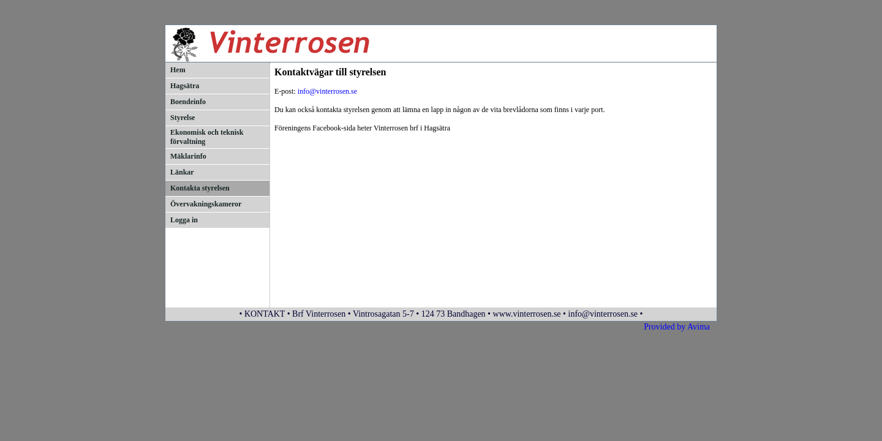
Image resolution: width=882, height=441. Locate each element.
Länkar (182, 172)
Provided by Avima (677, 326)
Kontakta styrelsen (200, 188)
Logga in (184, 220)
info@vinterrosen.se (327, 91)
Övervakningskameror (205, 204)
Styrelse (182, 117)
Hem (178, 70)
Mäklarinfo (188, 156)
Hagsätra (184, 85)
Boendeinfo (188, 101)
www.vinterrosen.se (527, 313)
